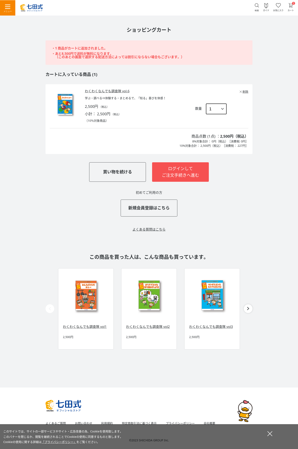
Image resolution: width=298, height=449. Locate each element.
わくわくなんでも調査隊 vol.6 (107, 91)
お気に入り (278, 10)
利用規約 (107, 423)
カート (291, 10)
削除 (245, 92)
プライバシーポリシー (180, 423)
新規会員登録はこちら (149, 208)
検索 (257, 10)
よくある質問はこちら (149, 229)
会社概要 (209, 423)
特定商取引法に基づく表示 (139, 423)
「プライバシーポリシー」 (59, 442)
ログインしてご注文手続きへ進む (180, 172)
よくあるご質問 (56, 423)
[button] (248, 308)
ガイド (266, 10)
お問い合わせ (83, 423)
